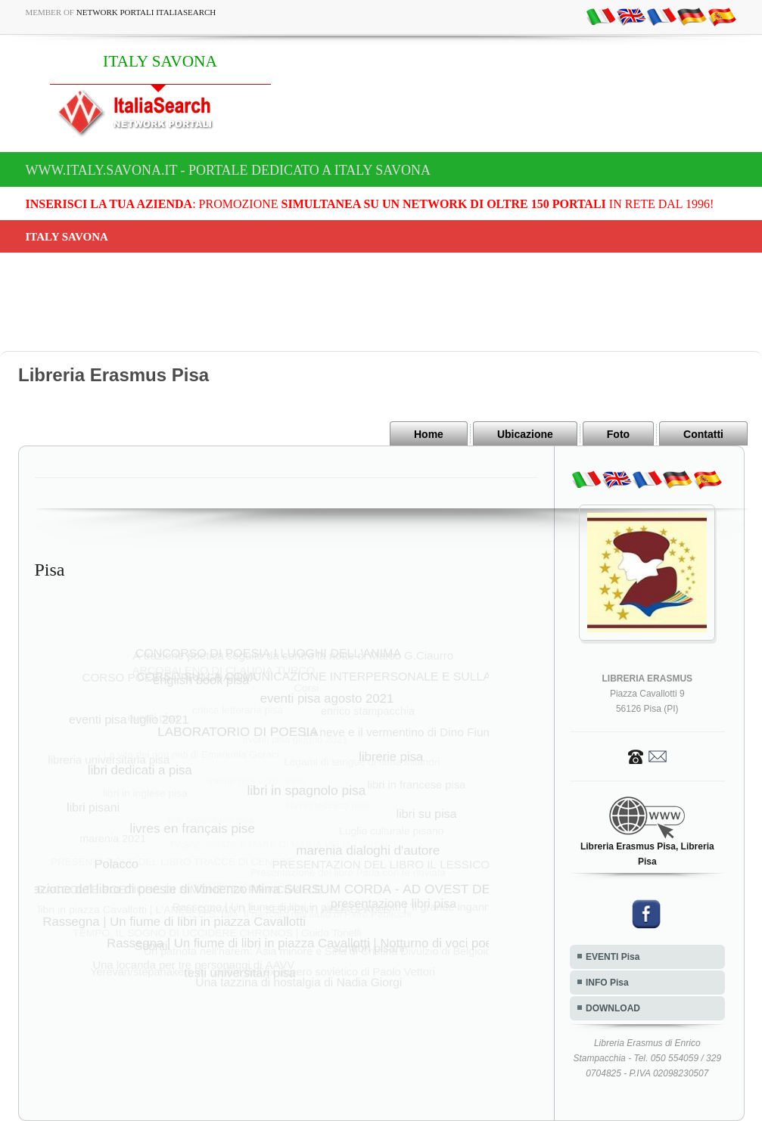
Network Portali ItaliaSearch (146, 12)
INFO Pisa (607, 982)
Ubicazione (525, 434)
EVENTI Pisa (612, 957)
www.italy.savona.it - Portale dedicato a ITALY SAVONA (228, 170)
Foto (618, 434)
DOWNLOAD (613, 1008)
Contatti (703, 434)
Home (428, 434)
